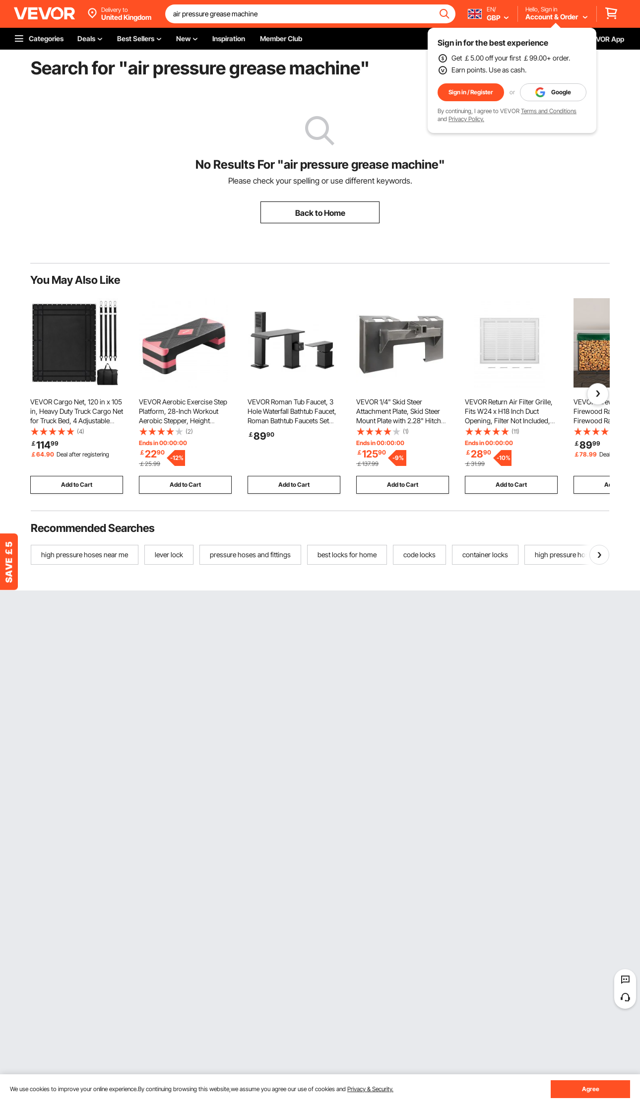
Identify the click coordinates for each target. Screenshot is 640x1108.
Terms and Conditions (548, 111)
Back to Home (320, 213)
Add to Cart (76, 484)
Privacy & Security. (370, 1089)
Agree (590, 1089)
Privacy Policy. (466, 119)
